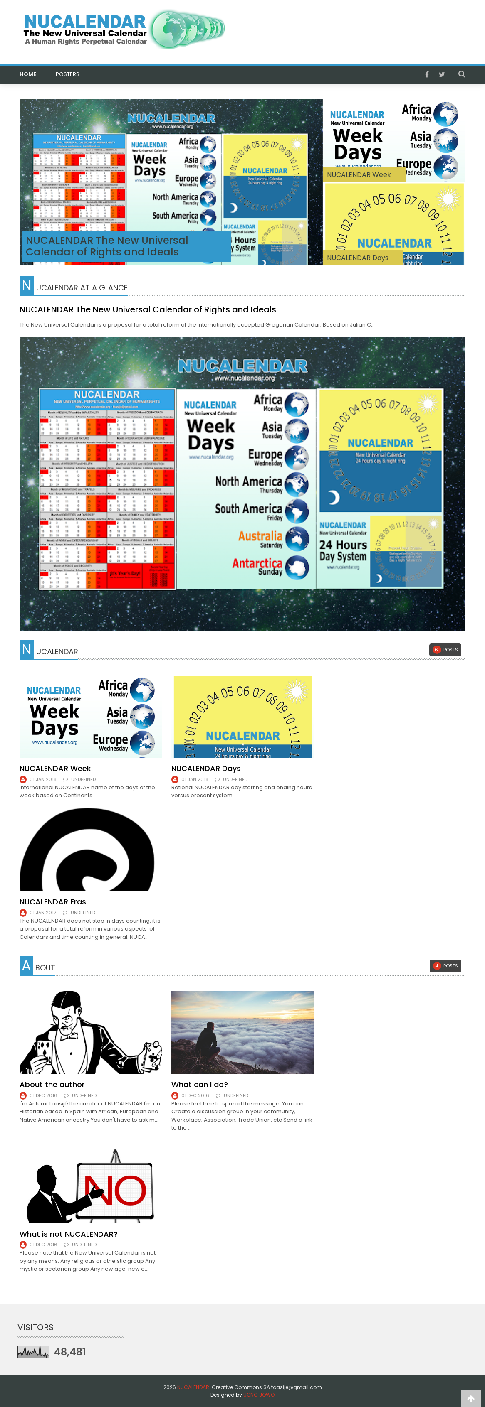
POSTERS (67, 74)
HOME (28, 74)
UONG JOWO (259, 1394)
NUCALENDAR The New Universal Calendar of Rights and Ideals (106, 246)
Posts (445, 649)
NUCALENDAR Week (55, 768)
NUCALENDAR (193, 1387)
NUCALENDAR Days (357, 258)
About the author (52, 1084)
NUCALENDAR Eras (53, 901)
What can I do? (199, 1084)
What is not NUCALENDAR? (69, 1234)
